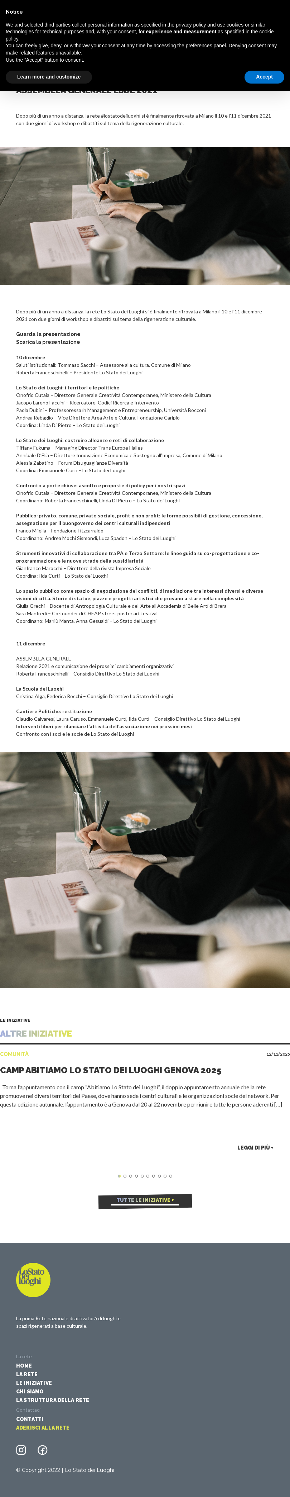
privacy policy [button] (191, 25)
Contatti (29, 1419)
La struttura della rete (52, 1400)
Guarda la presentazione (48, 334)
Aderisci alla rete (43, 1428)
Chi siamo (30, 1391)
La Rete (27, 1374)
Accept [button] (264, 77)
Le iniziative (34, 1383)
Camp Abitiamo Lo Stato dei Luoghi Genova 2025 (110, 1070)
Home (24, 1366)
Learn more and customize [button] (49, 77)
